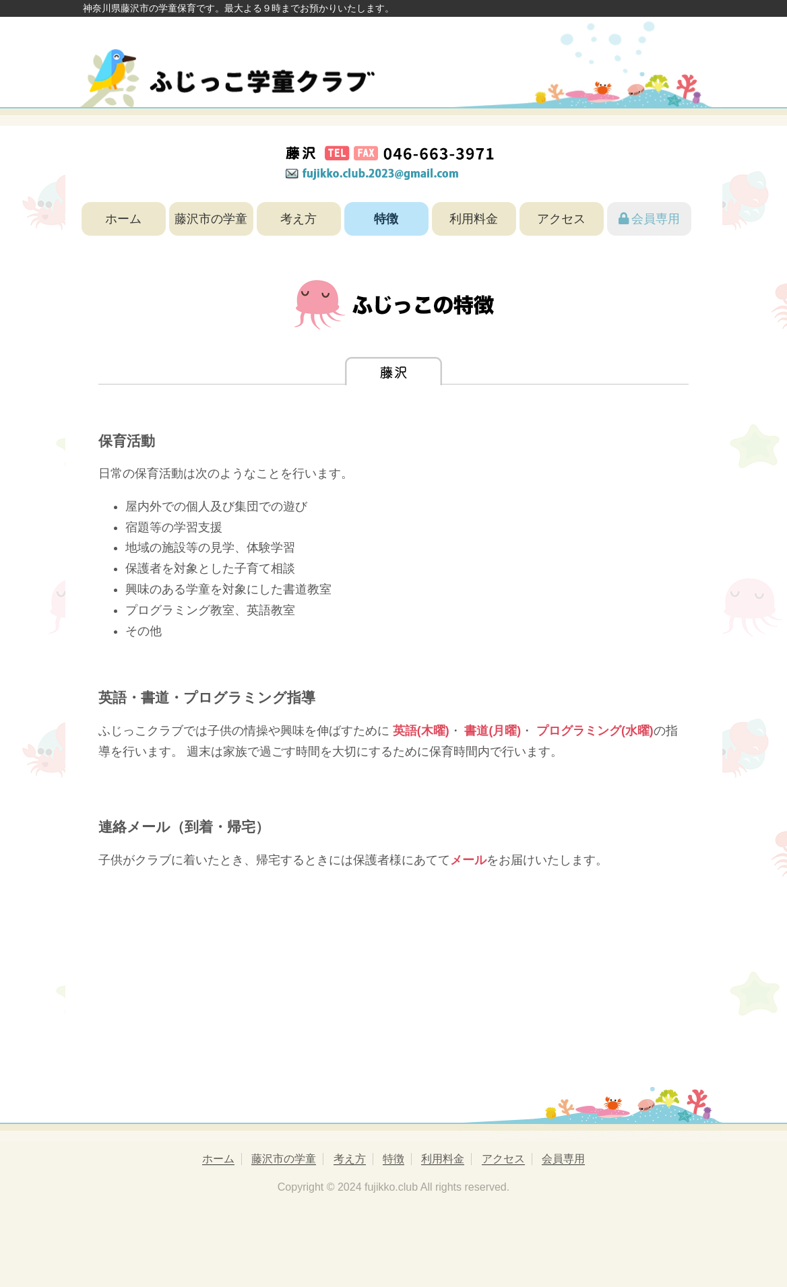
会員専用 (649, 219)
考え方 (298, 219)
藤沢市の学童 (211, 219)
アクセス (561, 219)
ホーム (123, 219)
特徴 (386, 219)
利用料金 (473, 219)
